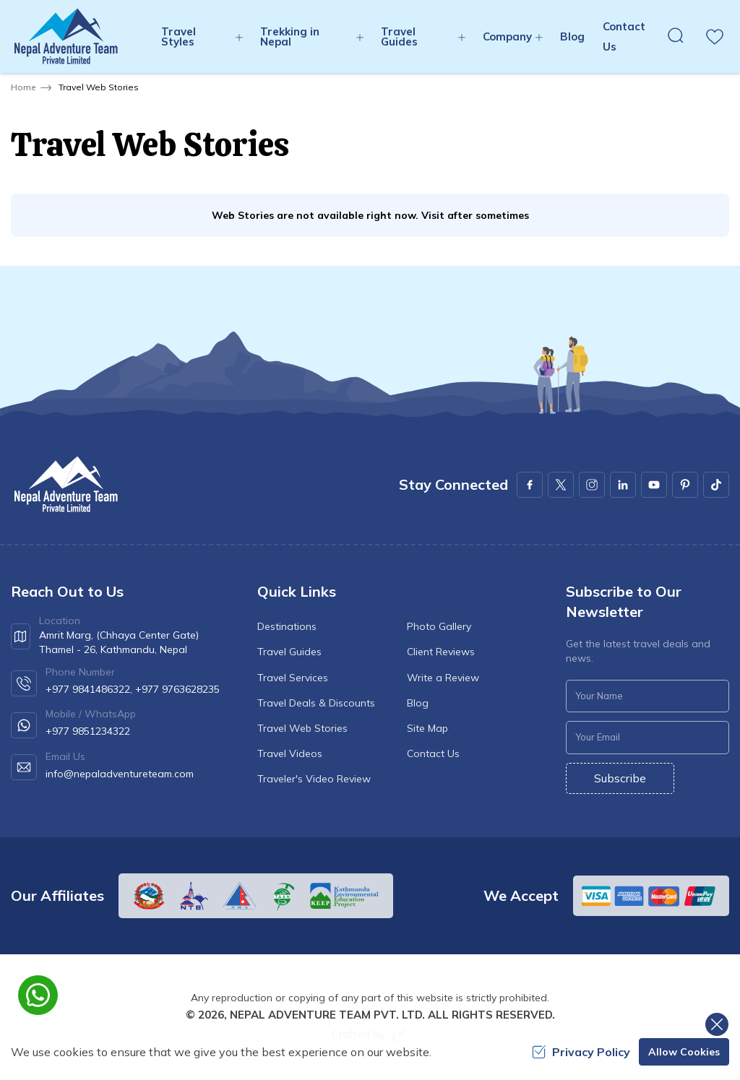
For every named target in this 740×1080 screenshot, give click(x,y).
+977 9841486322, (89, 689)
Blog (572, 36)
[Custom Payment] (651, 895)
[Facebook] (530, 485)
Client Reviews (441, 651)
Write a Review (443, 677)
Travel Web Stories (302, 728)
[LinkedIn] (623, 485)
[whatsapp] (38, 995)
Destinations (287, 626)
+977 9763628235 (177, 689)
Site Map (427, 728)
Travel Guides (289, 651)
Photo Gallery (439, 626)
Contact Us (433, 753)
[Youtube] (654, 485)
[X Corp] (561, 485)
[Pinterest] (685, 485)
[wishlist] (714, 36)
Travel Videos (289, 753)
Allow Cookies (684, 1051)
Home (23, 87)
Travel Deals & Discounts (316, 702)
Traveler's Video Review (314, 778)
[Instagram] (592, 485)
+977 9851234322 (88, 731)
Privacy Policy (581, 1052)
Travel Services (292, 677)
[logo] (65, 484)
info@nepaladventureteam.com (120, 773)
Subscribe (620, 778)
